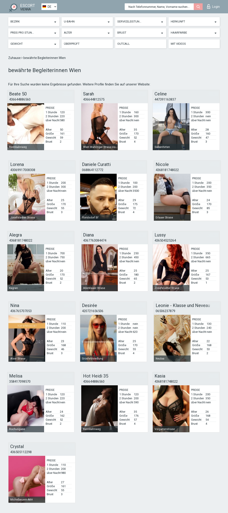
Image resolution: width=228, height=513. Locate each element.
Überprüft (71, 43)
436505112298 (21, 452)
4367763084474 (94, 240)
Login (213, 6)
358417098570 (20, 382)
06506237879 (165, 311)
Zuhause (14, 58)
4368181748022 (167, 170)
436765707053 (21, 311)
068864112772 (92, 170)
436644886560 (20, 99)
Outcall (123, 43)
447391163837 (165, 99)
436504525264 (165, 240)
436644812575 (93, 99)
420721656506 (92, 311)
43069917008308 (22, 170)
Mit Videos (178, 43)
